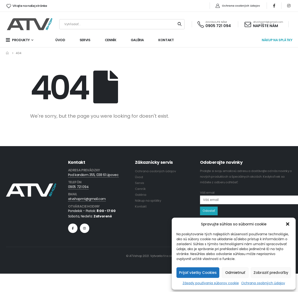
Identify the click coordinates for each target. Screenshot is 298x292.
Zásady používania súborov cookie (211, 283)
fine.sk (167, 256)
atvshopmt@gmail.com (87, 198)
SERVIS (85, 40)
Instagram (84, 228)
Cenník (140, 189)
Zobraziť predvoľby (270, 272)
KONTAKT (166, 40)
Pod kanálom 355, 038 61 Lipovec (93, 174)
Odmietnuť (235, 272)
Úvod (139, 177)
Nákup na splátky (148, 200)
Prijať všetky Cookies (198, 272)
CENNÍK (110, 40)
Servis (139, 183)
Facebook (73, 228)
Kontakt (141, 206)
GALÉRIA (137, 40)
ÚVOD (60, 40)
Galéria (140, 194)
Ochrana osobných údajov (263, 283)
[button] (288, 224)
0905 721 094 (78, 186)
